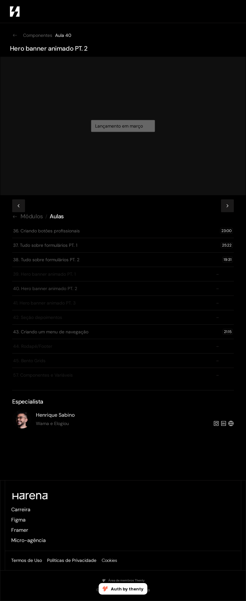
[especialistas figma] (123, 419)
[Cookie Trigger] (109, 560)
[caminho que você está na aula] (123, 216)
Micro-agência (28, 540)
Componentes (37, 35)
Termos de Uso (26, 560)
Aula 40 (63, 35)
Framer (19, 530)
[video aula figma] (123, 117)
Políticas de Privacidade (71, 560)
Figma (18, 519)
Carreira (20, 509)
